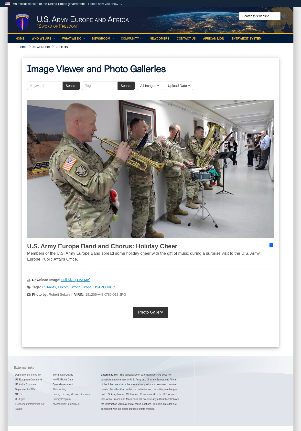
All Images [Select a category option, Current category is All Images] (149, 86)
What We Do (73, 38)
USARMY (49, 287)
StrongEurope (80, 287)
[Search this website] (259, 16)
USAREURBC (104, 287)
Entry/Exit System (246, 38)
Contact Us (186, 38)
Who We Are (43, 38)
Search (71, 86)
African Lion (213, 38)
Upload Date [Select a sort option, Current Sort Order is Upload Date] (179, 86)
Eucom (63, 287)
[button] (105, 3)
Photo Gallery (150, 312)
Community (131, 38)
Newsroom (102, 38)
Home (20, 38)
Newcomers (160, 38)
